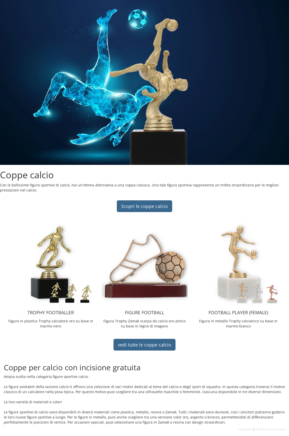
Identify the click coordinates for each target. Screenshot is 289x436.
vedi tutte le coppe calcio (144, 345)
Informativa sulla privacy (270, 429)
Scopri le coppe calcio (144, 206)
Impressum (245, 429)
